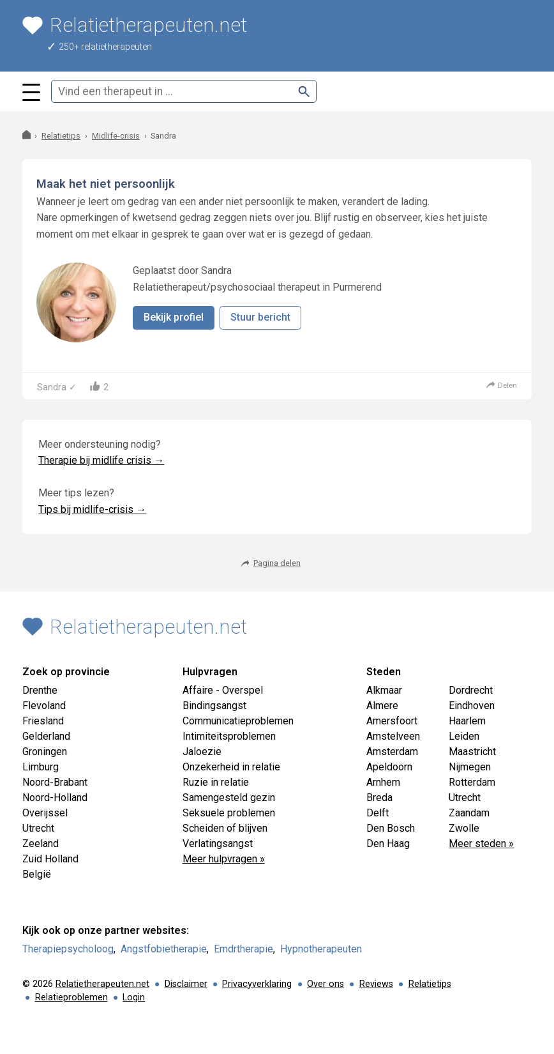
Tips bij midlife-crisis (92, 509)
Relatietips (429, 984)
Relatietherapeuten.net (102, 984)
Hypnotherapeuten (321, 949)
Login (134, 997)
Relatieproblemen (71, 997)
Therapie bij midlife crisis (101, 460)
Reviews (376, 984)
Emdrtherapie (243, 949)
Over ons (325, 984)
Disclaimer (186, 984)
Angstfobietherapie (164, 949)
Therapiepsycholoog (68, 949)
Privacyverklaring (257, 984)
